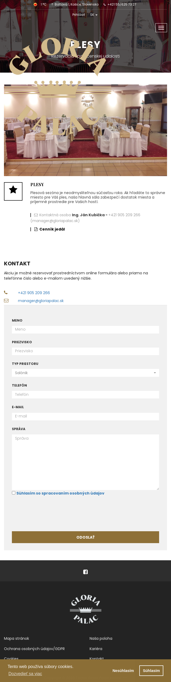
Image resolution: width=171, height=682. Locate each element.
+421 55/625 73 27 (121, 4)
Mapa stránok (16, 638)
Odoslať (85, 537)
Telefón (19, 385)
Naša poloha (101, 638)
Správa (18, 429)
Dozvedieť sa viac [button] (25, 673)
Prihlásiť (78, 14)
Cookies (11, 658)
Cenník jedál (52, 229)
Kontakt (97, 658)
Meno (17, 320)
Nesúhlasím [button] (123, 671)
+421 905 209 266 (124, 215)
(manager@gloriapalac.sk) (55, 220)
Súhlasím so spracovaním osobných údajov (60, 493)
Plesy (37, 184)
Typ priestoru (25, 363)
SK (94, 14)
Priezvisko (22, 342)
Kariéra (96, 648)
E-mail (18, 407)
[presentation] (52, 513)
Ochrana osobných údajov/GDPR (34, 648)
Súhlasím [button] (151, 671)
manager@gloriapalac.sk (41, 300)
